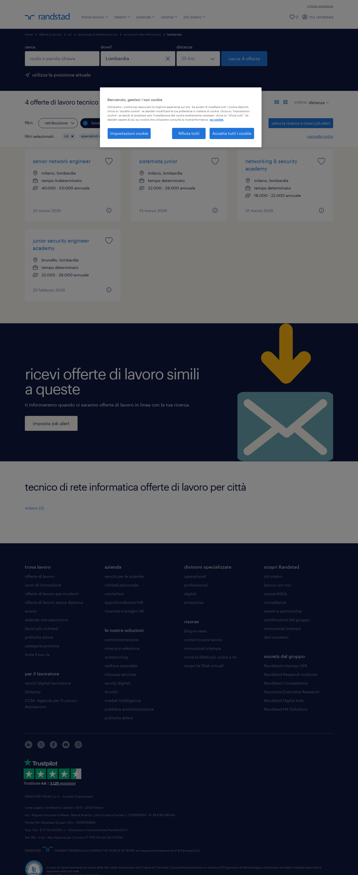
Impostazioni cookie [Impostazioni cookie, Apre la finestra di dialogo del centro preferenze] (129, 133)
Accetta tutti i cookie (231, 133)
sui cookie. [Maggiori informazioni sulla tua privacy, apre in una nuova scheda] (217, 119)
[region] (181, 117)
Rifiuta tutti (189, 133)
